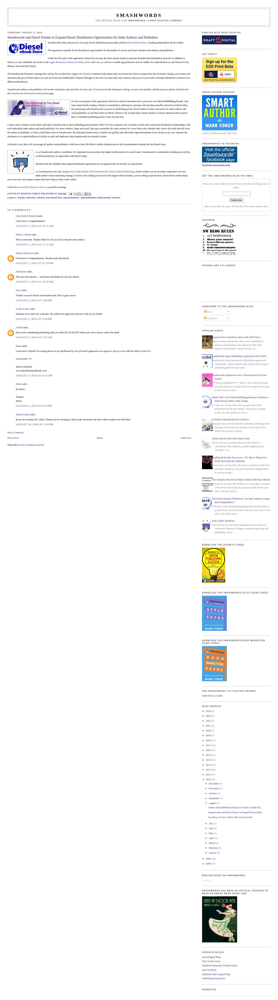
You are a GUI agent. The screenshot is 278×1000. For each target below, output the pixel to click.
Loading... (207, 880)
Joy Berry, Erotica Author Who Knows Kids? (230, 817)
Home (100, 437)
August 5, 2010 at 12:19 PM (34, 263)
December (214, 783)
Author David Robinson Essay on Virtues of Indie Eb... (235, 807)
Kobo (87, 62)
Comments (211, 318)
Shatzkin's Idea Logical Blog (216, 974)
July (211, 823)
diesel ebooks (27, 198)
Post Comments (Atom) (32, 444)
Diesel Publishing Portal (170, 101)
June (211, 828)
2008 (208, 863)
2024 (208, 711)
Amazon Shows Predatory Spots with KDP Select (236, 337)
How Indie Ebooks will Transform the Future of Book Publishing (102, 171)
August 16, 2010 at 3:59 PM (34, 424)
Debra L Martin (23, 234)
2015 (208, 755)
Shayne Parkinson (24, 253)
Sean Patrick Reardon (26, 215)
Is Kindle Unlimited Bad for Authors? (230, 419)
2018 (208, 740)
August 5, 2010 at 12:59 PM (34, 281)
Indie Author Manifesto (223, 520)
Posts (208, 311)
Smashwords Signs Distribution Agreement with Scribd (239, 356)
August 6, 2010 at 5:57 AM (34, 337)
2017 (208, 745)
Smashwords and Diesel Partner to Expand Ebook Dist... (236, 812)
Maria (19, 346)
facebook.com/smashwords (216, 165)
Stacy (18, 290)
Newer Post (13, 437)
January (213, 852)
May (211, 833)
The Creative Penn (211, 961)
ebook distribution (49, 198)
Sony (97, 62)
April (212, 838)
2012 (208, 769)
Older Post (186, 437)
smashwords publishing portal (101, 198)
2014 (208, 759)
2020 (208, 730)
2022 (208, 720)
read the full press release (33, 187)
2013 (208, 764)
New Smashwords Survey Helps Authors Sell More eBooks (241, 479)
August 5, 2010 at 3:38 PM (34, 318)
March (212, 843)
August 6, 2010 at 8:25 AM (34, 375)
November (214, 788)
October (213, 793)
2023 (208, 715)
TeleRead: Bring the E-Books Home (219, 965)
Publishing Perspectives (213, 978)
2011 (208, 774)
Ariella (19, 327)
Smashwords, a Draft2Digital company (155, 21)
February (213, 847)
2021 (208, 725)
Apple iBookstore (58, 62)
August (212, 803)
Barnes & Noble (76, 62)
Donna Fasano (23, 414)
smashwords (71, 198)
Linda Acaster (23, 308)
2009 (208, 858)
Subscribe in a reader (212, 695)
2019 (208, 735)
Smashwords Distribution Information (29, 93)
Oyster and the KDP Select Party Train (231, 438)
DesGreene (21, 271)
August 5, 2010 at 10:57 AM (35, 226)
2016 (208, 750)
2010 (208, 779)
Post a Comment (15, 432)
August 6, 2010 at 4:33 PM (34, 405)
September (214, 798)
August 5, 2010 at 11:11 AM (34, 244)
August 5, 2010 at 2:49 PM (34, 300)
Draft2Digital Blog (211, 957)
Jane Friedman (209, 969)
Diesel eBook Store (136, 42)
